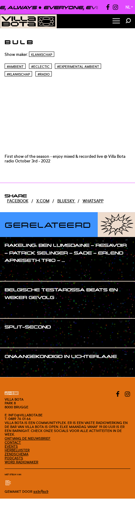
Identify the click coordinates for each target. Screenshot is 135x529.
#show (17, 272)
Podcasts (14, 458)
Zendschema (16, 454)
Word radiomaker (21, 462)
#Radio (44, 74)
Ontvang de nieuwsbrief (28, 438)
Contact (13, 442)
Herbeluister (17, 450)
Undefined (40, 492)
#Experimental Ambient (78, 66)
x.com (42, 201)
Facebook (17, 201)
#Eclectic (40, 66)
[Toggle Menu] (116, 21)
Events (11, 446)
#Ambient (15, 66)
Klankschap (41, 55)
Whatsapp (93, 201)
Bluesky (66, 201)
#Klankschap (18, 74)
